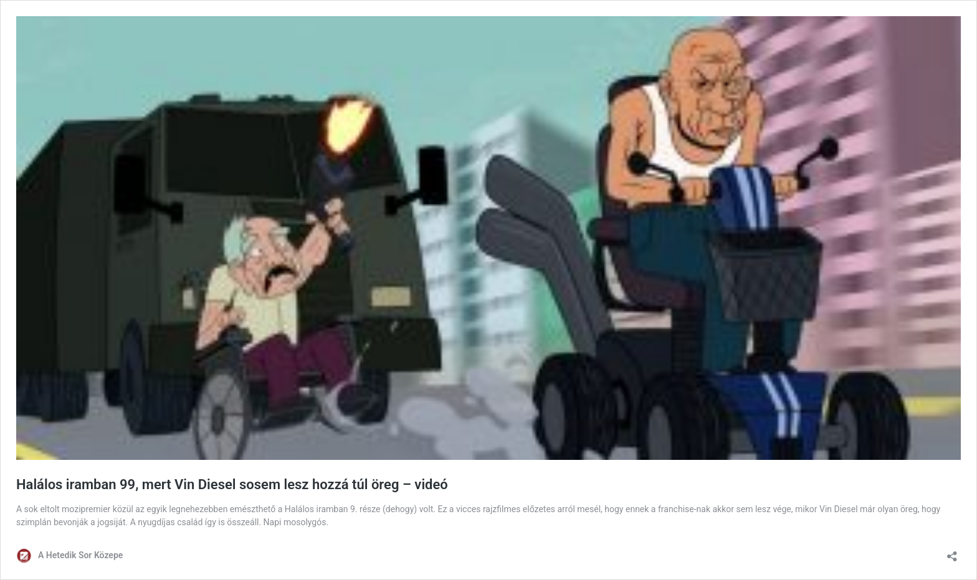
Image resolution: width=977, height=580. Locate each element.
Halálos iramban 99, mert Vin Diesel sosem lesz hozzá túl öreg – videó (232, 484)
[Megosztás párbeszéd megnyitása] (952, 552)
